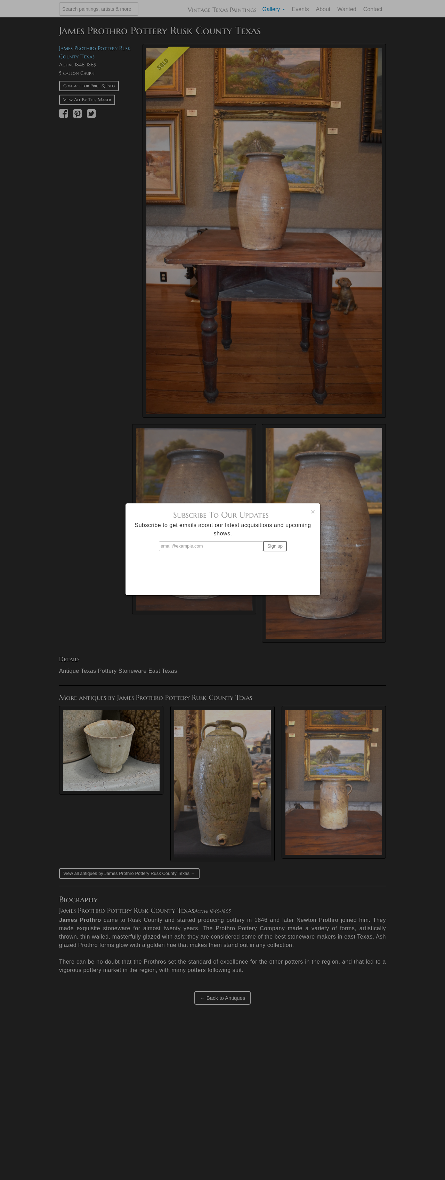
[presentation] (223, 570)
